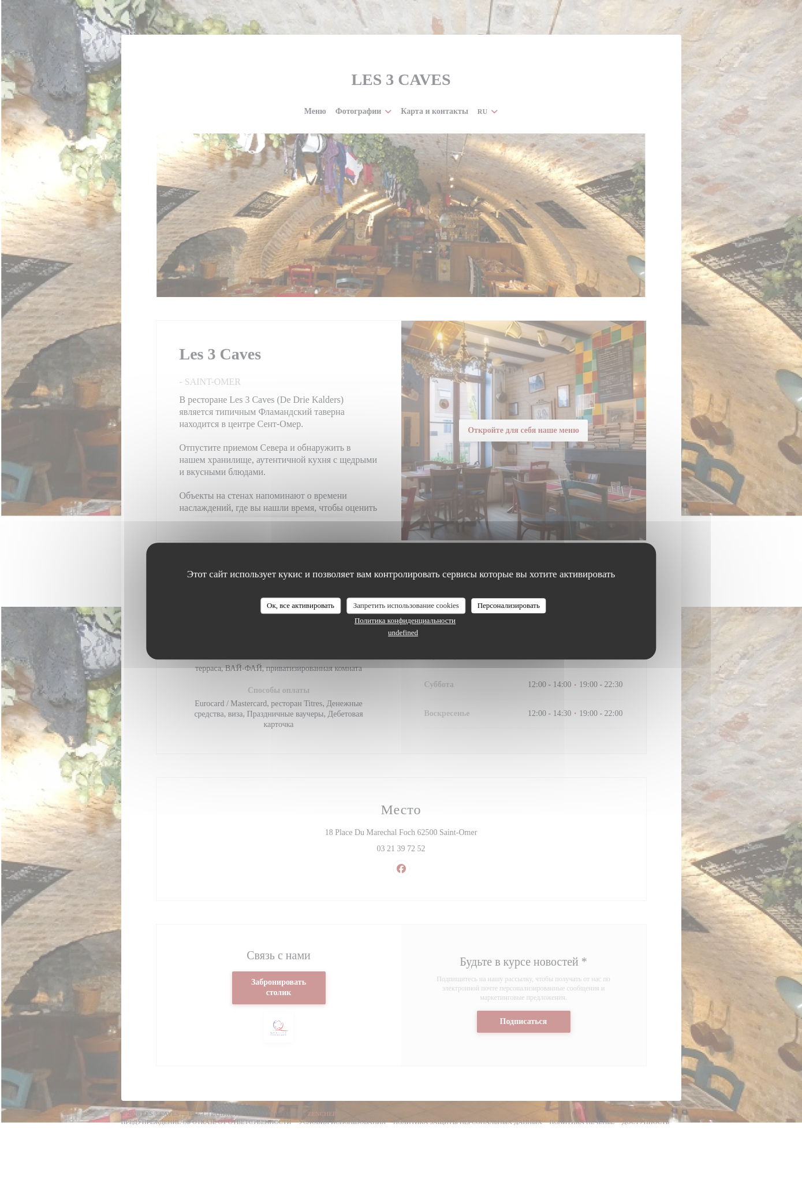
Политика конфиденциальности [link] (405, 620)
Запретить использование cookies (406, 605)
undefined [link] (403, 632)
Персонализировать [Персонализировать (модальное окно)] (509, 605)
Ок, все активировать (300, 605)
